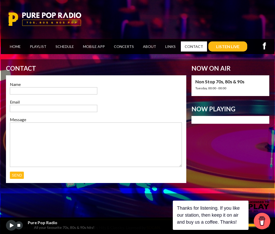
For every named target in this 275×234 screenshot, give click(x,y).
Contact (194, 46)
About (149, 46)
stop (19, 225)
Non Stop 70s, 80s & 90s (219, 81)
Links (170, 46)
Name (15, 84)
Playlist (38, 46)
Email (15, 101)
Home (15, 46)
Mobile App (94, 46)
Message (18, 119)
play (11, 225)
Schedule (65, 46)
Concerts (124, 46)
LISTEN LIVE (227, 46)
